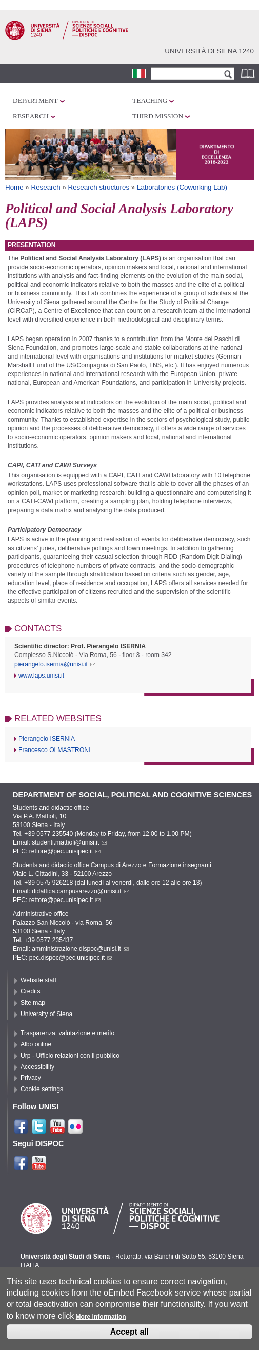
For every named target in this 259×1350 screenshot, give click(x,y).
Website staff (38, 980)
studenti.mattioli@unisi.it (69, 842)
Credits (31, 991)
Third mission (157, 116)
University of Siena (46, 1014)
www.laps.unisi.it (41, 675)
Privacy (31, 1077)
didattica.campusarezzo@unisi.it (80, 891)
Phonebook (248, 73)
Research (31, 116)
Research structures (99, 187)
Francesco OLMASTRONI (54, 750)
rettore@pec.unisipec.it (65, 851)
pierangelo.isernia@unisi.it (54, 664)
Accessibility (37, 1067)
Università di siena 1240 (209, 51)
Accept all (129, 1337)
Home (14, 187)
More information (101, 1322)
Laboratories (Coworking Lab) (182, 187)
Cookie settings (42, 1089)
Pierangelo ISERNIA (46, 738)
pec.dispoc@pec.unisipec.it (71, 957)
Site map (33, 1002)
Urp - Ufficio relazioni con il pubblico (70, 1055)
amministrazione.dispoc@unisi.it (80, 948)
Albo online (36, 1044)
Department (35, 100)
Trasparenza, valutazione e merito (67, 1033)
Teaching (149, 100)
